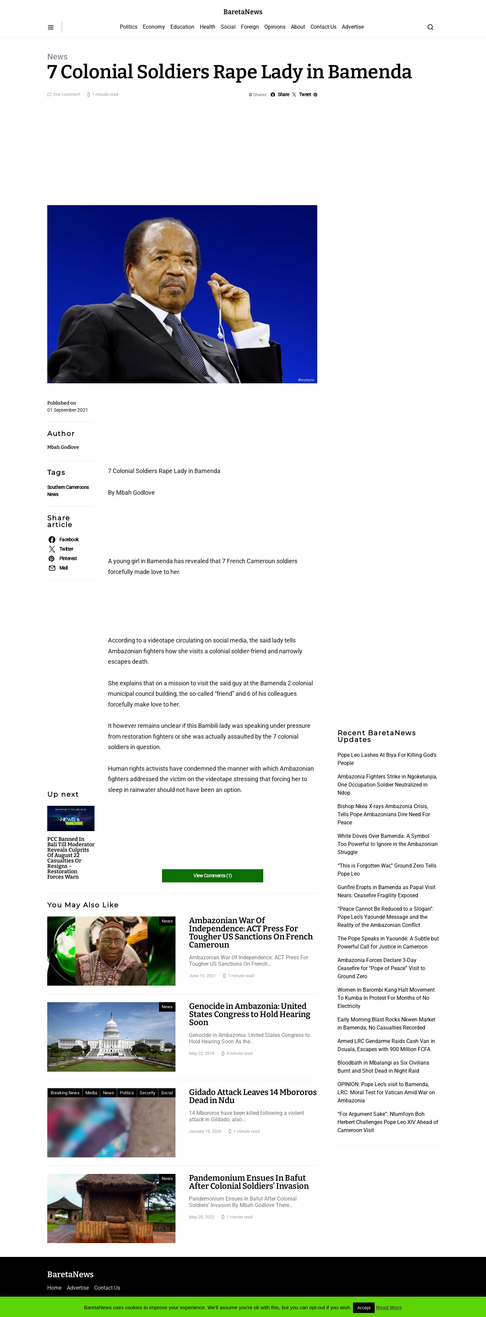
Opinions (275, 27)
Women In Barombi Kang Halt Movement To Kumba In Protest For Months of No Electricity (386, 998)
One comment (66, 94)
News (57, 56)
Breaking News (65, 1092)
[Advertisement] (243, 150)
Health (207, 27)
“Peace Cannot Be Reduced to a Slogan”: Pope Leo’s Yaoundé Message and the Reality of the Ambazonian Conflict (386, 917)
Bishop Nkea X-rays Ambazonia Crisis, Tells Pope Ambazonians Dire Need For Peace (384, 814)
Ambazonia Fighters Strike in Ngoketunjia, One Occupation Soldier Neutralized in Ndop (387, 784)
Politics (128, 27)
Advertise (353, 27)
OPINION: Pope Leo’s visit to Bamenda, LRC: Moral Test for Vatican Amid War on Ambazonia (386, 1092)
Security (147, 1092)
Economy (154, 27)
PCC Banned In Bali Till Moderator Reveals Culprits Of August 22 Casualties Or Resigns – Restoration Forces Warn (70, 858)
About (298, 27)
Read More (389, 1307)
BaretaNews (243, 12)
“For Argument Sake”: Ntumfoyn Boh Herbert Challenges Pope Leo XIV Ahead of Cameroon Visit (388, 1122)
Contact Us (323, 27)
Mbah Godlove (63, 447)
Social (228, 27)
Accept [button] (364, 1307)
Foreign (250, 27)
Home (54, 1288)
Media (91, 1092)
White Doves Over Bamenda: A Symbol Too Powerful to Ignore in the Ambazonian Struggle (388, 844)
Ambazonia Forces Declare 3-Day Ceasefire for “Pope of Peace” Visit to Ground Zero (381, 968)
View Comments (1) (212, 875)
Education (182, 27)
